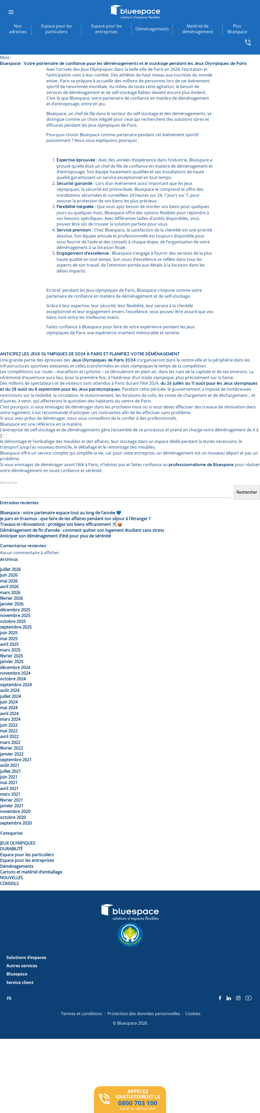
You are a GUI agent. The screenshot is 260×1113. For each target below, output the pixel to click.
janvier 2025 (11, 661)
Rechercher (8, 482)
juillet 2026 (10, 569)
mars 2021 (10, 794)
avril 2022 (9, 736)
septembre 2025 (16, 627)
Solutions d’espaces (26, 957)
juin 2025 (9, 633)
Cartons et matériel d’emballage (31, 872)
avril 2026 (9, 586)
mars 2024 (10, 719)
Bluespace (16, 974)
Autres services (21, 966)
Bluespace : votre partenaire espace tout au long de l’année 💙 (60, 513)
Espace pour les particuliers (56, 29)
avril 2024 (9, 713)
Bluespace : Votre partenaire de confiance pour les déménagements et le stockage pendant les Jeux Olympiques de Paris (123, 64)
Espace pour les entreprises (106, 29)
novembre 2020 (15, 811)
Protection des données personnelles (143, 1013)
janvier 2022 (11, 754)
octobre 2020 (13, 817)
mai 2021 (9, 782)
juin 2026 (9, 575)
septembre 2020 (16, 823)
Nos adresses (18, 29)
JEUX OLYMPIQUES (17, 843)
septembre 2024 (16, 685)
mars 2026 (10, 592)
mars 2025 (10, 650)
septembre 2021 (16, 760)
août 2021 (9, 765)
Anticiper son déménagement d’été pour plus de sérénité (55, 536)
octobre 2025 (13, 621)
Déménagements (152, 29)
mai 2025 (9, 638)
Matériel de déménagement (197, 29)
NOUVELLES (11, 877)
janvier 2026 (11, 604)
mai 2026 (9, 581)
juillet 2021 (10, 771)
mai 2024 (9, 707)
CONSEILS (9, 883)
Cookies (193, 1013)
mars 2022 (10, 742)
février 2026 (11, 598)
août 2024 (9, 690)
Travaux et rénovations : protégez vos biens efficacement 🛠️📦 (61, 524)
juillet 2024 (10, 696)
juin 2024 (9, 702)
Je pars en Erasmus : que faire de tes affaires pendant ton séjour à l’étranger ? (75, 518)
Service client (19, 982)
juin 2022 (9, 725)
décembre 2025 (15, 610)
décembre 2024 (15, 667)
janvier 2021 (11, 806)
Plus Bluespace (237, 29)
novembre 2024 (15, 673)
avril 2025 (9, 644)
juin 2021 (9, 777)
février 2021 (11, 800)
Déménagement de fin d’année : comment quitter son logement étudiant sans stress (82, 530)
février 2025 (11, 656)
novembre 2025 (15, 615)
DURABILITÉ (11, 849)
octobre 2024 (13, 679)
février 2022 (11, 748)
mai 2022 (9, 731)
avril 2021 (9, 788)
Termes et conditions (81, 1013)
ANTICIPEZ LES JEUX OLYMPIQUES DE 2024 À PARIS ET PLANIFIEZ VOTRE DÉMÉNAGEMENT (90, 354)
